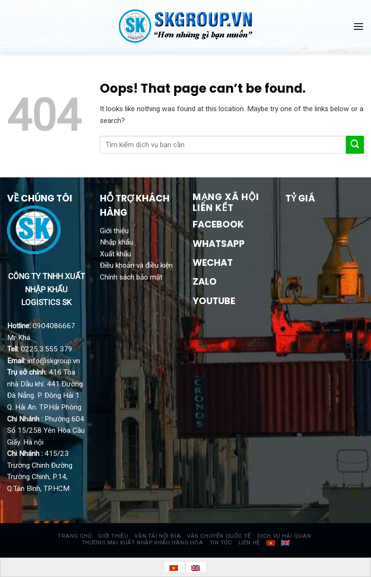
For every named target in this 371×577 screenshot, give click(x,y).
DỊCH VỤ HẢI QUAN (284, 536)
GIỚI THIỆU (113, 536)
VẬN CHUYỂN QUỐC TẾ (219, 536)
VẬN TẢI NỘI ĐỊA (157, 536)
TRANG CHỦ (75, 536)
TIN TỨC (221, 542)
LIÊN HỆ (249, 542)
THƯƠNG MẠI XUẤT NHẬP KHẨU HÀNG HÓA (142, 542)
